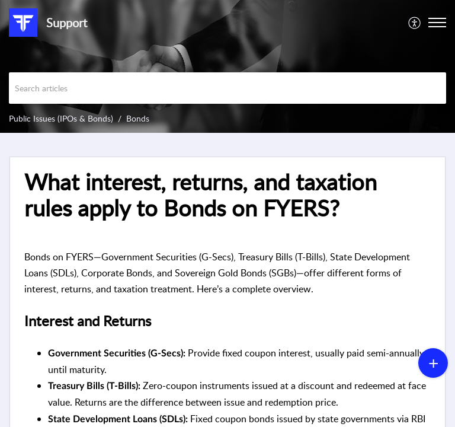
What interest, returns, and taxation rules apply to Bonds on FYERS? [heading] (200, 195)
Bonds (137, 118)
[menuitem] (415, 22)
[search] (227, 88)
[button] (415, 22)
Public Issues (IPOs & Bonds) (61, 118)
